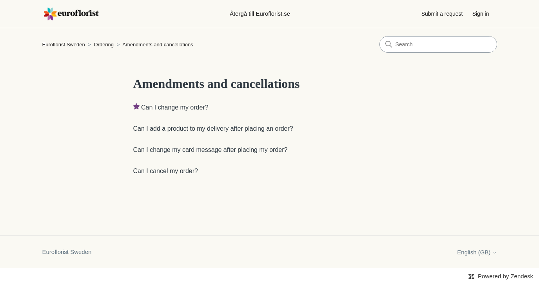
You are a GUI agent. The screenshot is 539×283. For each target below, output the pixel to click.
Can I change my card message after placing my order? (210, 149)
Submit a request (442, 14)
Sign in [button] (480, 14)
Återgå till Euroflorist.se (260, 13)
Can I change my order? (175, 107)
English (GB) (477, 252)
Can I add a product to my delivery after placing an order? (213, 128)
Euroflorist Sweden (63, 44)
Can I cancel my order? (165, 171)
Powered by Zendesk (505, 276)
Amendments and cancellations (157, 44)
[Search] (438, 44)
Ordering (104, 44)
